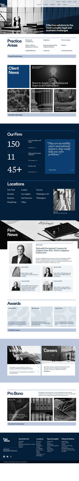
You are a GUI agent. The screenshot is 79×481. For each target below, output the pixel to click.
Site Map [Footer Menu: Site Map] (63, 451)
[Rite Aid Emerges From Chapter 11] (42, 100)
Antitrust (46, 51)
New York (11, 190)
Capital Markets (30, 51)
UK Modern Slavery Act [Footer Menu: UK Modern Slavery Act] (67, 448)
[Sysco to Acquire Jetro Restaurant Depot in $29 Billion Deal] (53, 76)
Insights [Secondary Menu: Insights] (58, 1)
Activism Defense (66, 51)
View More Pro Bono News (16, 424)
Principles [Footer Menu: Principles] (21, 441)
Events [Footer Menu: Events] (49, 443)
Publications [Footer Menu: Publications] (50, 444)
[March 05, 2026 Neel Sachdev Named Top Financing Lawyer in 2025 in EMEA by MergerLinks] (42, 316)
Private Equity (65, 40)
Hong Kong (11, 202)
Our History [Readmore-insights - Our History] (31, 147)
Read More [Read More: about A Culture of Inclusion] (47, 371)
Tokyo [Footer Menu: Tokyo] (38, 451)
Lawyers (39, 4)
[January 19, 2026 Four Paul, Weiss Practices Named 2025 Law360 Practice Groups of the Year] (65, 316)
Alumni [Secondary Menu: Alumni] (74, 1)
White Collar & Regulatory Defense (31, 46)
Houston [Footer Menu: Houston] (38, 444)
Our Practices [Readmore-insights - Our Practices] (31, 172)
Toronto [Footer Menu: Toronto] (38, 453)
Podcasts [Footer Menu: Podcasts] (49, 451)
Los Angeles (26, 194)
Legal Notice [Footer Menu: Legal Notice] (64, 441)
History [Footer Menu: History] (20, 443)
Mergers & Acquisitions (29, 41)
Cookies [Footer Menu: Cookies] (63, 444)
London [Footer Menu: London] (38, 447)
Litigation (46, 40)
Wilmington (41, 198)
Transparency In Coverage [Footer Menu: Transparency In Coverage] (68, 450)
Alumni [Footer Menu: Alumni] (20, 447)
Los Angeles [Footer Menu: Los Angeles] (39, 448)
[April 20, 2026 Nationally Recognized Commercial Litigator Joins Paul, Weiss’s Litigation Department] (20, 253)
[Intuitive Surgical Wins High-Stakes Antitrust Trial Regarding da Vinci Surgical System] (65, 100)
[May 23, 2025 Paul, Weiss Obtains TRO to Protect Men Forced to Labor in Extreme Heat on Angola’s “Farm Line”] (18, 409)
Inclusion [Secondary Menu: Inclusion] (69, 1)
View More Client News (15, 115)
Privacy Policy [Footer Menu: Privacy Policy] (65, 443)
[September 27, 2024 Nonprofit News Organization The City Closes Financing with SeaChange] (65, 409)
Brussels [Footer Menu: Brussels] (38, 443)
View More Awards (14, 330)
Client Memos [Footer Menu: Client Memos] (50, 450)
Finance (63, 45)
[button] (72, 170)
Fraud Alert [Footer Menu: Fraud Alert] (64, 447)
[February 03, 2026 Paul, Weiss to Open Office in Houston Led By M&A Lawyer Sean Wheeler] (48, 285)
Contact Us (6, 449)
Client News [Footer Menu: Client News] (50, 441)
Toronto (39, 190)
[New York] (64, 199)
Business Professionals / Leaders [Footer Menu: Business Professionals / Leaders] (27, 444)
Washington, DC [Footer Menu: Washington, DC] (40, 454)
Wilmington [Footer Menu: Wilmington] (39, 455)
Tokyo (23, 202)
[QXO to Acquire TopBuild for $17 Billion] (18, 100)
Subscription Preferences (10, 450)
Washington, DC (42, 194)
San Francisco (26, 198)
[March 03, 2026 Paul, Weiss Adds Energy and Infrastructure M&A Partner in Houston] (48, 271)
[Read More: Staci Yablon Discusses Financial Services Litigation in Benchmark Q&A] (24, 372)
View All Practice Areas (15, 56)
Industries (52, 4)
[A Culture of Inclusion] (58, 354)
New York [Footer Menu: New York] (38, 441)
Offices (58, 4)
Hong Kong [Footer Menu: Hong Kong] (39, 445)
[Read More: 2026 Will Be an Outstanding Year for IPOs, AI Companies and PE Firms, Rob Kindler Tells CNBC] (24, 368)
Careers (65, 4)
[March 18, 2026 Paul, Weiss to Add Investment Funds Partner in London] (15, 271)
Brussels (10, 194)
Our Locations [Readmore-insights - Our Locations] (31, 160)
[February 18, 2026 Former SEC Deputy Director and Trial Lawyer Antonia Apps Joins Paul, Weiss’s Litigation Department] (15, 285)
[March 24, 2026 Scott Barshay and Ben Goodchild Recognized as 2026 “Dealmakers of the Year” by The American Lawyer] (18, 316)
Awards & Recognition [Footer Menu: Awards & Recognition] (53, 445)
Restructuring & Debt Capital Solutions (50, 46)
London (24, 190)
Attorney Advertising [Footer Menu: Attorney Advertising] (66, 445)
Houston (10, 198)
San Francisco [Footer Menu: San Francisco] (40, 450)
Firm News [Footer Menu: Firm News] (50, 448)
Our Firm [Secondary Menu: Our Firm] (63, 1)
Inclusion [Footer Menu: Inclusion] (21, 445)
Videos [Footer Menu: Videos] (49, 447)
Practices (45, 4)
